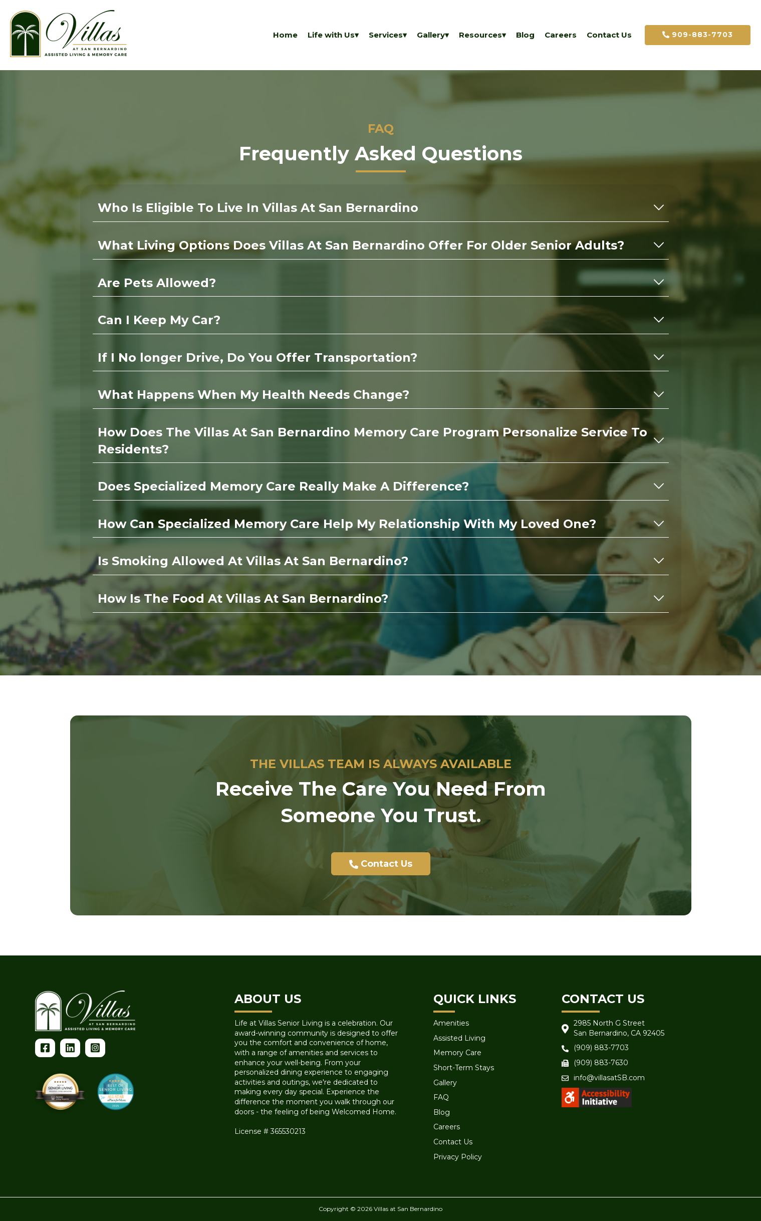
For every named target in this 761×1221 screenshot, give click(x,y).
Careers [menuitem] (561, 35)
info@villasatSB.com (609, 1077)
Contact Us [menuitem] (609, 35)
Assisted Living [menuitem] (459, 1038)
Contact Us (380, 863)
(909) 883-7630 (601, 1062)
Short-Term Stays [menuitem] (463, 1067)
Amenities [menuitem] (451, 1023)
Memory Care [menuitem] (457, 1052)
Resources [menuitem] (480, 35)
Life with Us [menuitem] (331, 35)
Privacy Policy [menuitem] (457, 1156)
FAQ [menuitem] (441, 1097)
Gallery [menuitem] (431, 35)
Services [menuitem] (386, 35)
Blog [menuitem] (525, 35)
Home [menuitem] (285, 35)
